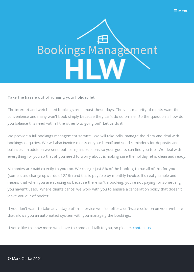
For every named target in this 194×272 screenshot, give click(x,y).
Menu (181, 10)
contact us (142, 227)
